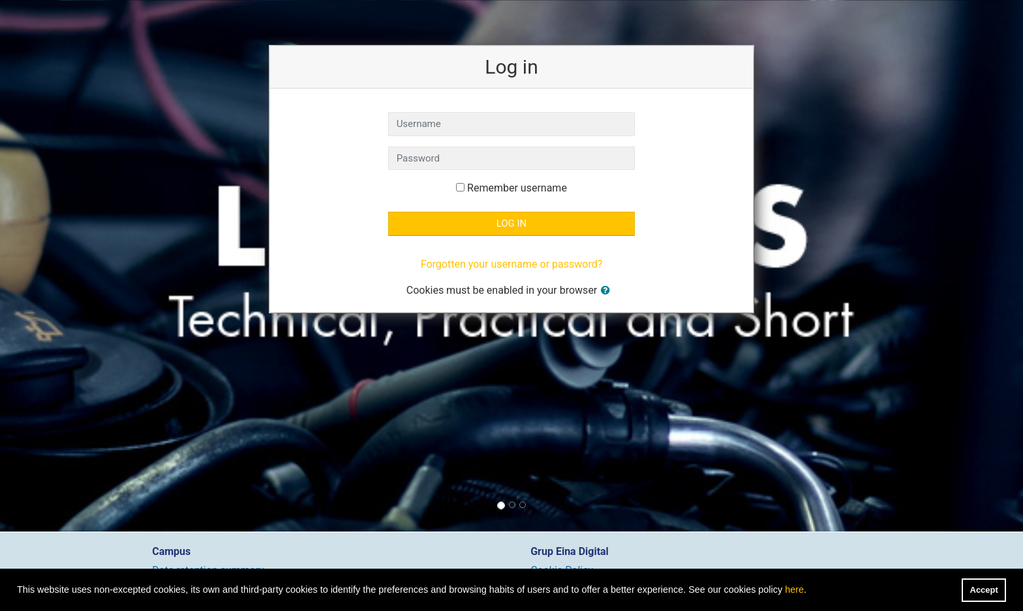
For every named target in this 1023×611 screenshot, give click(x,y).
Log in (511, 223)
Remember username (517, 188)
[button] (608, 291)
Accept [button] (984, 590)
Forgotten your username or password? (511, 264)
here (794, 589)
